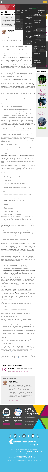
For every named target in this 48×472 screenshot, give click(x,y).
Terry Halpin (18, 19)
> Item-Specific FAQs (37, 22)
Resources (23, 451)
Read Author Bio (11, 33)
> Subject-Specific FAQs (37, 20)
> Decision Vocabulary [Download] (39, 43)
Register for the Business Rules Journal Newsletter (24, 449)
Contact (29, 453)
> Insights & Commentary (38, 24)
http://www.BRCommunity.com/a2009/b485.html (13, 341)
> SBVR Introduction (37, 53)
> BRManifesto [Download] (39, 27)
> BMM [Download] (37, 33)
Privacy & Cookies (42, 453)
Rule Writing (30, 451)
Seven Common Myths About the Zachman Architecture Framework (42, 90)
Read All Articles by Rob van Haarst (21, 33)
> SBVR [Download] (37, 62)
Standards (37, 451)
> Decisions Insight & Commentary (39, 46)
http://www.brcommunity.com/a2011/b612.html (19, 371)
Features (14, 5)
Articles (14, 7)
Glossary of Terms (28, 41)
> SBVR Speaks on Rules (37, 60)
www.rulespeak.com (5, 351)
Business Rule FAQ (28, 43)
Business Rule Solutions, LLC (25, 460)
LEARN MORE (6, 423)
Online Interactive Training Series (32, 411)
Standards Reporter (37, 64)
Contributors (9, 453)
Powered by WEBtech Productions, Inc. (24, 463)
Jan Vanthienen (18, 26)
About (3, 453)
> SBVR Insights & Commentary (39, 58)
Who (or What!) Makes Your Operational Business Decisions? (42, 112)
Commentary (42, 85)
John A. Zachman (19, 28)
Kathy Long (18, 21)
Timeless (43, 451)
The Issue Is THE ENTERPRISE (42, 132)
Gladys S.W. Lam (42, 94)
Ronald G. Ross (41, 93)
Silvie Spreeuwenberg (19, 23)
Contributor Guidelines (20, 453)
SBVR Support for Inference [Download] (39, 40)
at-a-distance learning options (30, 418)
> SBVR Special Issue (37, 55)
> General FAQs (36, 18)
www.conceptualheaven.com (15, 397)
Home (3, 451)
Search (34, 453)
